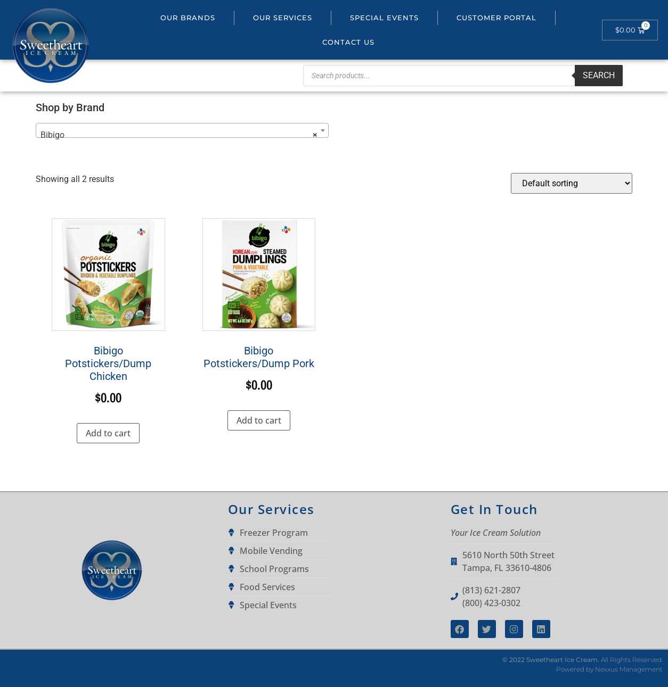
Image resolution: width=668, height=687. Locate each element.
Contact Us (348, 42)
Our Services (282, 17)
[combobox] (182, 130)
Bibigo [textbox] (178, 135)
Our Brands (187, 17)
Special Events (384, 17)
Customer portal (496, 17)
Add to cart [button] (108, 433)
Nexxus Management (629, 669)
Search (599, 75)
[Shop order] (571, 183)
